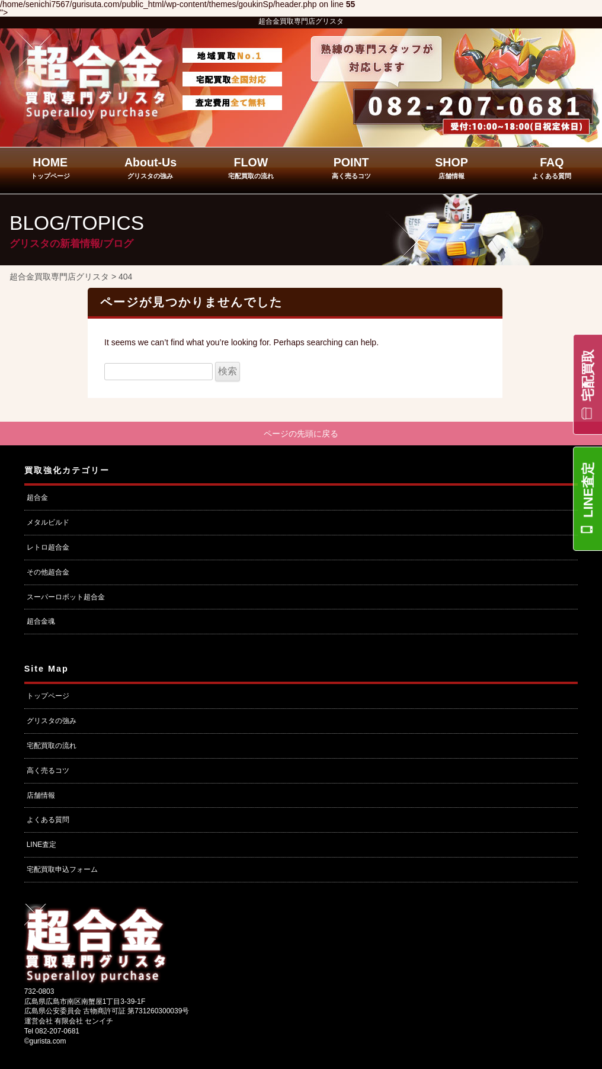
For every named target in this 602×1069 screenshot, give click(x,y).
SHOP (451, 167)
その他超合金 (48, 573)
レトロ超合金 (48, 548)
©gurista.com (45, 1042)
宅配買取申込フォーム (62, 870)
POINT (351, 167)
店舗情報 (41, 796)
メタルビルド (48, 523)
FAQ (551, 167)
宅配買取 (588, 375)
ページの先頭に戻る (301, 434)
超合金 (37, 499)
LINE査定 (588, 490)
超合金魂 (41, 622)
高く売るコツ (48, 772)
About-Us (150, 167)
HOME (50, 167)
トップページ (48, 697)
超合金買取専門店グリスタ (301, 21)
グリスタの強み (51, 722)
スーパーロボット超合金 (66, 597)
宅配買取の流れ (51, 747)
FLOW (251, 167)
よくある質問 (48, 821)
